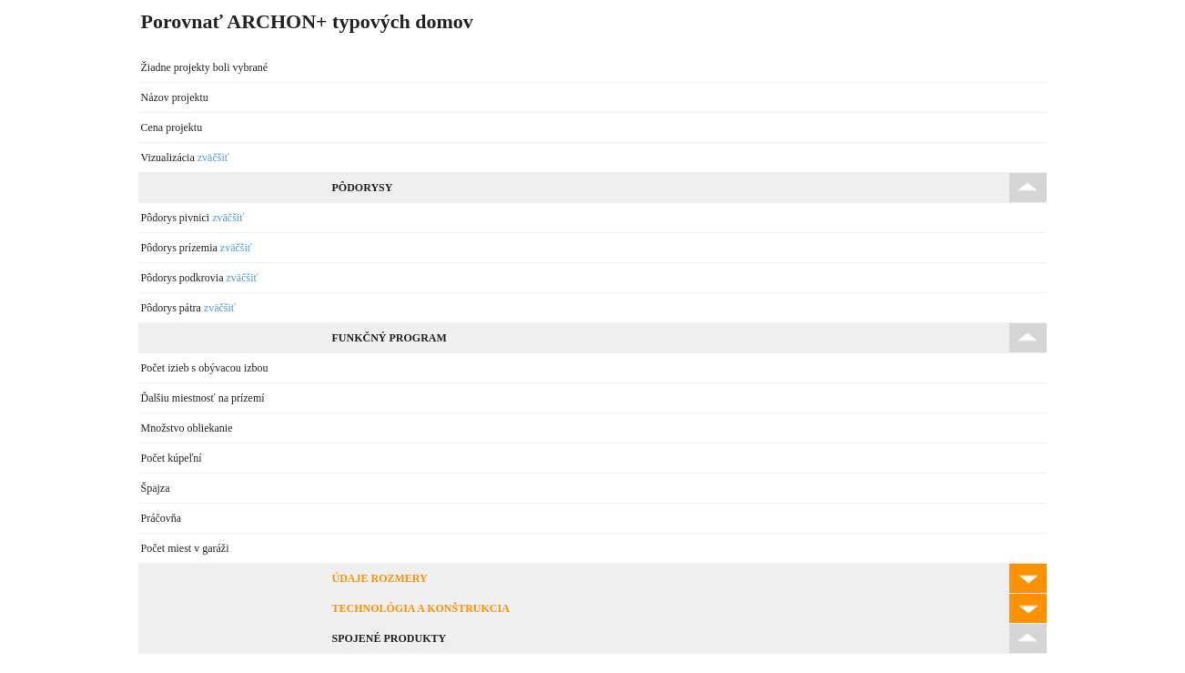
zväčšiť (213, 157)
